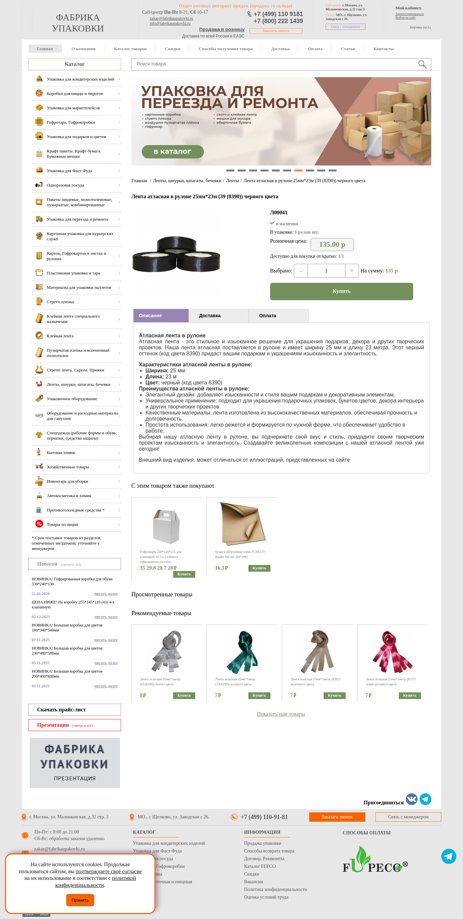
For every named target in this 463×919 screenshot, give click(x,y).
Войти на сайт (405, 17)
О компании (84, 48)
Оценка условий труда (266, 897)
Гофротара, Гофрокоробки (159, 866)
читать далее (106, 593)
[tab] (161, 315)
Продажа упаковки (262, 843)
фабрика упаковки (78, 22)
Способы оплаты (367, 832)
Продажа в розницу (221, 29)
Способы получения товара (226, 48)
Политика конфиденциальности (275, 889)
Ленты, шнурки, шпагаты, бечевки (187, 180)
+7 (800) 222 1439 (278, 21)
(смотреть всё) (71, 564)
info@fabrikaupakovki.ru (170, 23)
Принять (80, 900)
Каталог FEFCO (259, 866)
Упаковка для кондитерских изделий (169, 843)
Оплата (315, 48)
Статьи (348, 48)
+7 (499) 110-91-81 (264, 817)
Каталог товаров (130, 48)
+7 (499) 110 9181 (278, 14)
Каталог (75, 64)
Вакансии (253, 881)
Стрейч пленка (147, 874)
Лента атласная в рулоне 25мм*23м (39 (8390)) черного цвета (304, 180)
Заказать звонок (276, 31)
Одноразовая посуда (153, 858)
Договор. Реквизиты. (264, 858)
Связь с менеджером (345, 26)
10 (333, 170)
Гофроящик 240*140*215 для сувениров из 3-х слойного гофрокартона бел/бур (160, 557)
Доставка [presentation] (209, 315)
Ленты (232, 180)
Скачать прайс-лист (61, 709)
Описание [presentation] (150, 315)
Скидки (173, 48)
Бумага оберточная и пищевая (162, 881)
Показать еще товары (281, 714)
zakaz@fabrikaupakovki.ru (171, 18)
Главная (45, 48)
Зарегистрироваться (409, 14)
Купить (342, 291)
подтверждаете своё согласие (109, 871)
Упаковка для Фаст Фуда (157, 850)
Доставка (280, 48)
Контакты (384, 48)
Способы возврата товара (269, 850)
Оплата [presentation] (267, 315)
